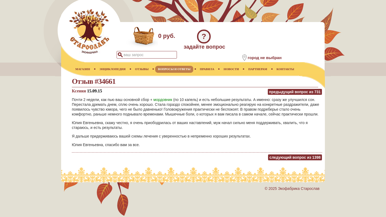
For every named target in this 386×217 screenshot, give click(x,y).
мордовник (162, 99)
